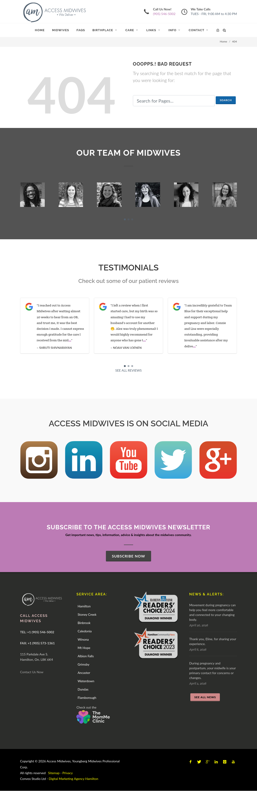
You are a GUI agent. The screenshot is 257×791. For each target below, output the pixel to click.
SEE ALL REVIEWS (128, 370)
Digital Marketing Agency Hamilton (73, 779)
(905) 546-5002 (164, 14)
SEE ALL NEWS (205, 697)
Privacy (68, 773)
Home (223, 41)
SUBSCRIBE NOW (128, 556)
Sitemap (54, 773)
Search (226, 100)
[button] (125, 219)
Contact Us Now (31, 672)
